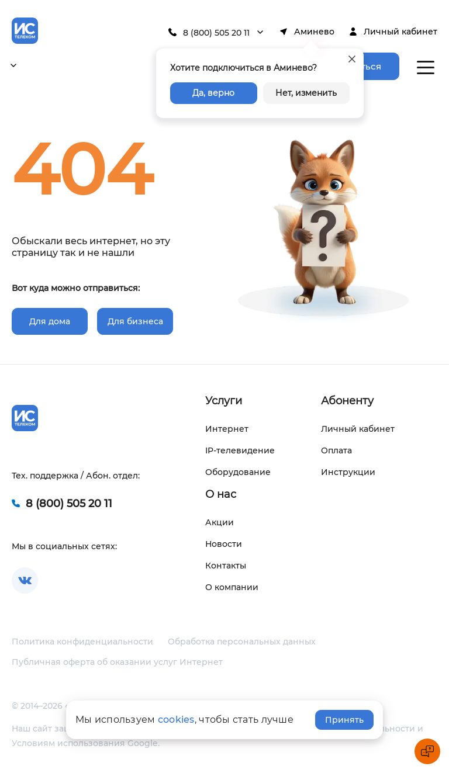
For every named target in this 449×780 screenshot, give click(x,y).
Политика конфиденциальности (82, 641)
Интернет (226, 429)
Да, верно (213, 93)
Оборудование (238, 472)
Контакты (225, 565)
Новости (223, 544)
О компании (231, 587)
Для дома (49, 321)
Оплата (336, 450)
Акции (219, 522)
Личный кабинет (400, 31)
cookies (176, 719)
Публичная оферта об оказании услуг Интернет (117, 662)
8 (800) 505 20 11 (216, 32)
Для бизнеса (135, 321)
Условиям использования (68, 743)
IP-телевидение (240, 450)
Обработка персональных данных (242, 641)
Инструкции (348, 472)
